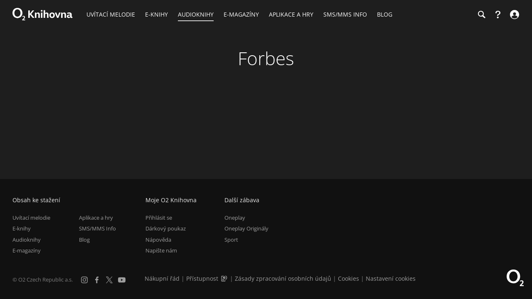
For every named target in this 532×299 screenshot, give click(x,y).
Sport (231, 239)
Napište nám (161, 250)
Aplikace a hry (96, 217)
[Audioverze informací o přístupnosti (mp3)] (225, 278)
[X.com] (109, 280)
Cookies (348, 278)
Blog (84, 239)
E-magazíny (26, 250)
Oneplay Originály (246, 228)
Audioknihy (26, 239)
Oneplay (234, 217)
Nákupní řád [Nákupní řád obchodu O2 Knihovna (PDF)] (162, 278)
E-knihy (21, 228)
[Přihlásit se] (513, 14)
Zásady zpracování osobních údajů (283, 278)
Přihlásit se (158, 217)
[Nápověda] (498, 14)
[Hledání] (481, 14)
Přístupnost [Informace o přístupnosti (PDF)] (202, 278)
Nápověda (158, 239)
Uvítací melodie (31, 217)
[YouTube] (122, 280)
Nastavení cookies (391, 278)
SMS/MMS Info (97, 228)
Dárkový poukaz (165, 228)
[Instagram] (84, 280)
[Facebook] (97, 280)
